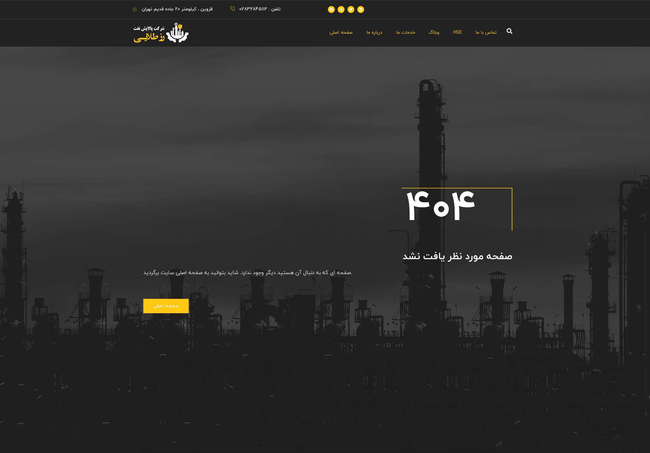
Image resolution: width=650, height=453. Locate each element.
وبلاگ (434, 32)
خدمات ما (405, 32)
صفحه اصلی (341, 32)
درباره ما (374, 32)
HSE (457, 32)
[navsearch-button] (509, 33)
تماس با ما (486, 32)
